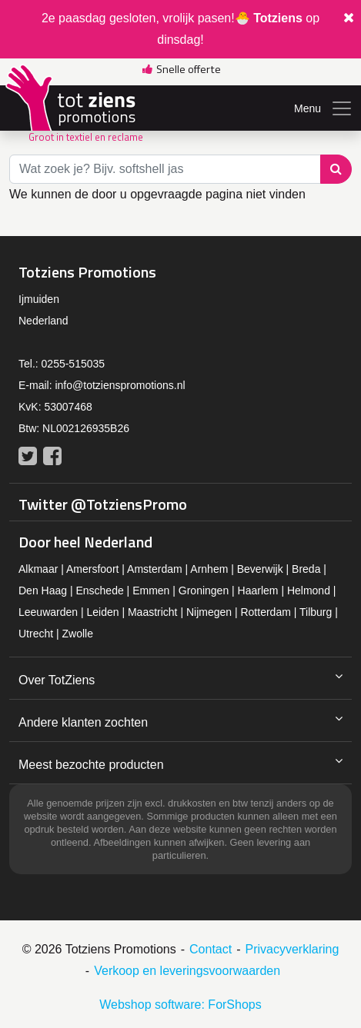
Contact (210, 949)
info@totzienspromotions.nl (120, 385)
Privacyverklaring (292, 949)
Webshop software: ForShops (180, 1004)
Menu (323, 108)
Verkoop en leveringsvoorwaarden (187, 970)
